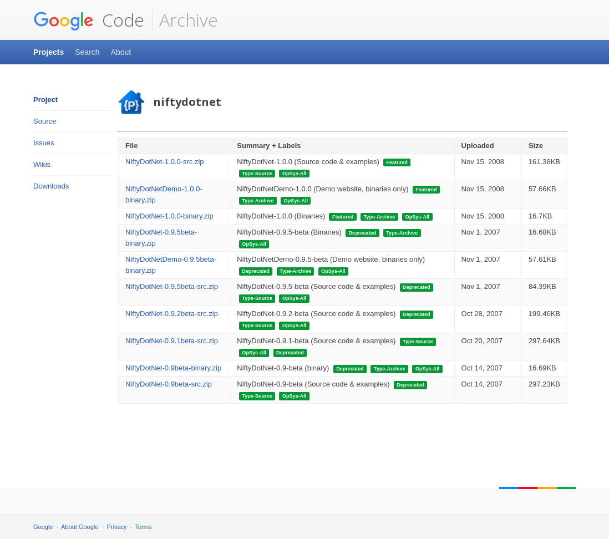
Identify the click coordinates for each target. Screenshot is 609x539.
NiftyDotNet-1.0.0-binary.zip (169, 216)
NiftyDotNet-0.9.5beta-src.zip (171, 286)
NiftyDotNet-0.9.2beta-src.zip (171, 313)
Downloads (51, 186)
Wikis (41, 164)
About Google (79, 526)
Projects (48, 52)
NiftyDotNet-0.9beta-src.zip (168, 384)
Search (87, 52)
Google (43, 526)
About (121, 52)
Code (88, 20)
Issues (43, 143)
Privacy (117, 526)
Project (45, 99)
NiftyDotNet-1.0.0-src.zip (164, 161)
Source (44, 121)
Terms (143, 526)
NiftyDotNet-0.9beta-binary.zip (173, 368)
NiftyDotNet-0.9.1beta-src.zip (171, 341)
